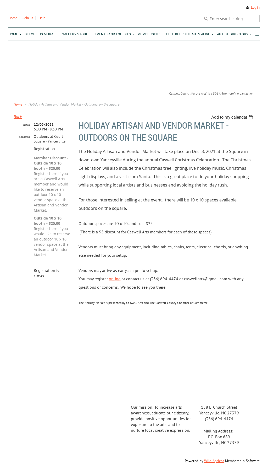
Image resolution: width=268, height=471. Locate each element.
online (114, 278)
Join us (28, 17)
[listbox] (232, 117)
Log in (255, 7)
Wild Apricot (214, 460)
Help (41, 17)
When (26, 125)
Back (18, 116)
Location (24, 137)
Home (12, 17)
